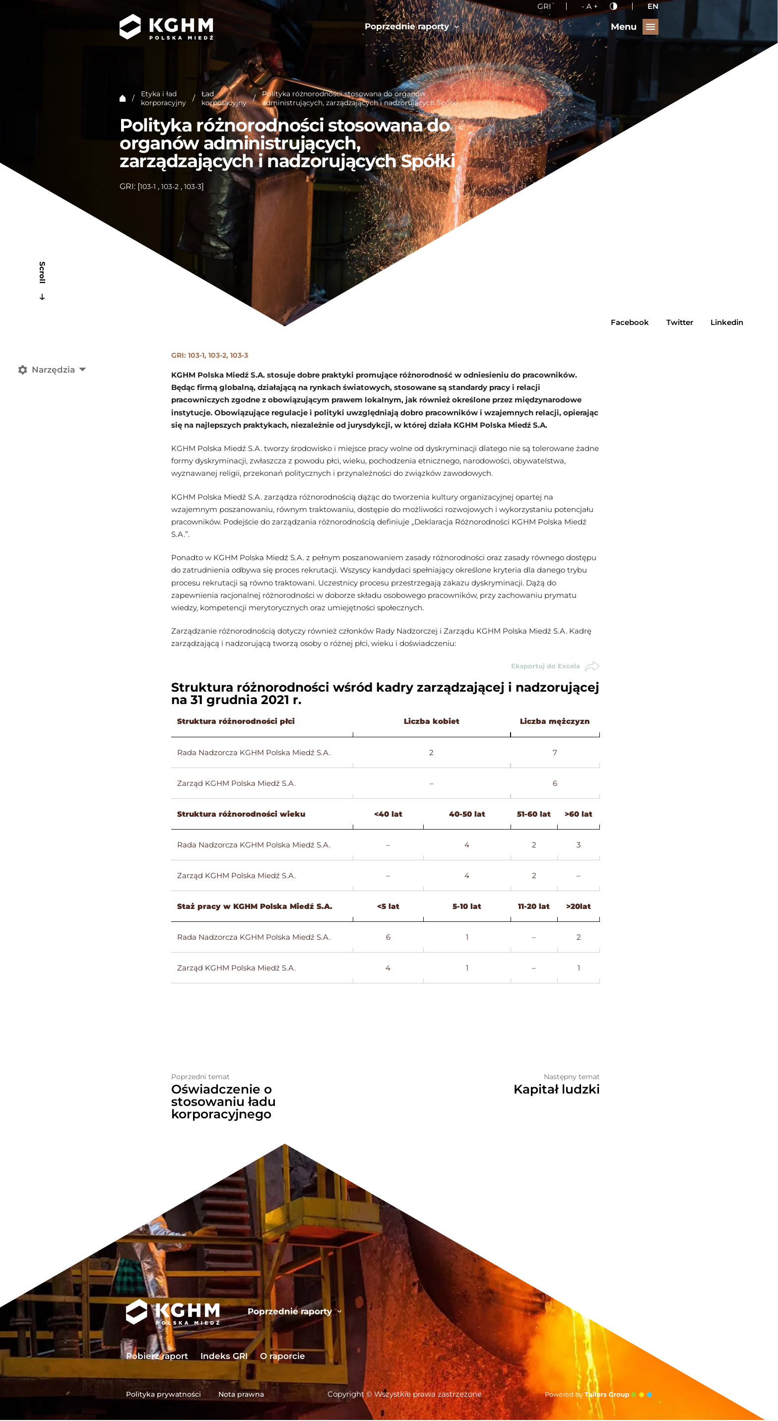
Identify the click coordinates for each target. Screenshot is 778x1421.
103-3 (192, 186)
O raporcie (282, 1357)
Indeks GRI (224, 1357)
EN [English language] (653, 6)
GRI (544, 6)
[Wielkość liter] (589, 6)
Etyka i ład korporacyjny (163, 98)
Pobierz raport (157, 1357)
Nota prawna (241, 1395)
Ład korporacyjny (224, 98)
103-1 (148, 186)
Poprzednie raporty (412, 26)
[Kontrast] (613, 6)
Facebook (630, 322)
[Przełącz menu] (634, 27)
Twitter (679, 322)
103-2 (170, 186)
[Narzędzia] (55, 370)
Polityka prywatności (163, 1395)
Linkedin (727, 322)
